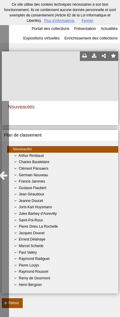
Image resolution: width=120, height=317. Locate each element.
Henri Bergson (30, 285)
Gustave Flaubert (32, 188)
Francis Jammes (32, 181)
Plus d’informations (59, 21)
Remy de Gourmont (34, 278)
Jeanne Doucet (31, 201)
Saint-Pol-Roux (31, 220)
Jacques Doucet (32, 233)
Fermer (87, 21)
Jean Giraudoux (31, 194)
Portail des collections (50, 28)
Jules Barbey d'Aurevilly (38, 214)
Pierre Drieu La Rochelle (38, 226)
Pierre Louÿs (29, 265)
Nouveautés (22, 149)
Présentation (85, 28)
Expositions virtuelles (41, 38)
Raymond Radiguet (34, 259)
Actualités (109, 28)
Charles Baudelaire (34, 162)
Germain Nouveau (33, 175)
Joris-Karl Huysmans (35, 207)
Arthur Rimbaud (31, 156)
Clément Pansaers (33, 168)
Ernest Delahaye (32, 239)
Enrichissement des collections (91, 38)
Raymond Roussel (33, 271)
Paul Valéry (28, 252)
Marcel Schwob (31, 246)
